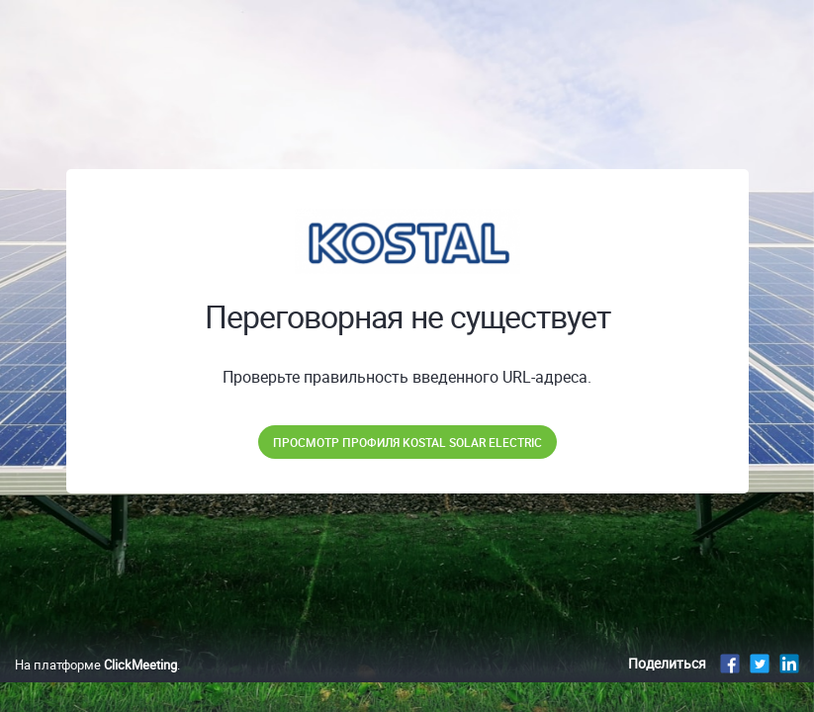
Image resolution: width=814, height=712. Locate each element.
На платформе (96, 685)
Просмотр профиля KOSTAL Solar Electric (407, 442)
